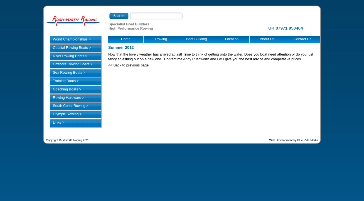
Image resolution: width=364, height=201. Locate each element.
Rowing (161, 39)
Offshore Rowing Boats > (72, 64)
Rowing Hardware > (68, 97)
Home (126, 39)
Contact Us (302, 39)
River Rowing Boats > (70, 56)
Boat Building (196, 39)
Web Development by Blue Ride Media (293, 140)
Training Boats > (66, 81)
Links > (58, 122)
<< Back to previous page (128, 65)
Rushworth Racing (73, 21)
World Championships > (72, 39)
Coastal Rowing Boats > (72, 48)
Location (231, 39)
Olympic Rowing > (67, 114)
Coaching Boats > (67, 89)
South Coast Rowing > (70, 106)
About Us (267, 39)
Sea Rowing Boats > (69, 72)
